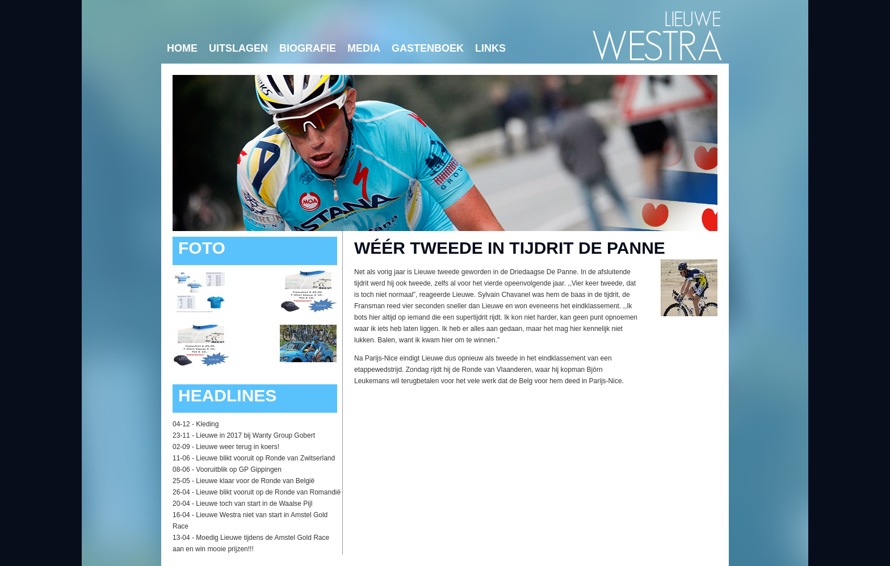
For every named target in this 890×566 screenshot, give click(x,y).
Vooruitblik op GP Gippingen (239, 469)
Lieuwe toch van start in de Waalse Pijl (254, 504)
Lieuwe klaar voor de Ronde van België (255, 481)
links (490, 48)
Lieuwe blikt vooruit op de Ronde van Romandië (268, 492)
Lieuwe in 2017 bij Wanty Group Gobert (255, 435)
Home (182, 48)
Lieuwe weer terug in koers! (237, 447)
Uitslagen (238, 48)
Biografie (307, 48)
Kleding (207, 424)
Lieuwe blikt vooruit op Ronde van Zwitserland (265, 458)
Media (363, 48)
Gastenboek (428, 48)
